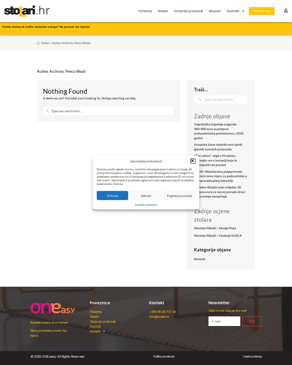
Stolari (163, 11)
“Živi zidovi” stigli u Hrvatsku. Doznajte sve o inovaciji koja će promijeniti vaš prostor (215, 160)
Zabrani (146, 195)
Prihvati (112, 195)
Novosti (215, 11)
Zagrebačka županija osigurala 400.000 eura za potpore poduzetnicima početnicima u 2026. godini (219, 131)
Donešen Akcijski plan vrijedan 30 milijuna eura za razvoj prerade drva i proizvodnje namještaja (219, 191)
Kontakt (236, 11)
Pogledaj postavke (179, 195)
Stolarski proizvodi (188, 11)
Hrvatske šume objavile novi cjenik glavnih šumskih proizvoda (218, 147)
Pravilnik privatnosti (146, 204)
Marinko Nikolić (205, 228)
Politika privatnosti (163, 356)
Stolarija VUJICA (230, 235)
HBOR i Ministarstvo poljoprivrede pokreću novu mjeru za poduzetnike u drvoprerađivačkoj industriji (220, 176)
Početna (145, 11)
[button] (192, 161)
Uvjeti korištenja (252, 356)
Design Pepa (227, 228)
